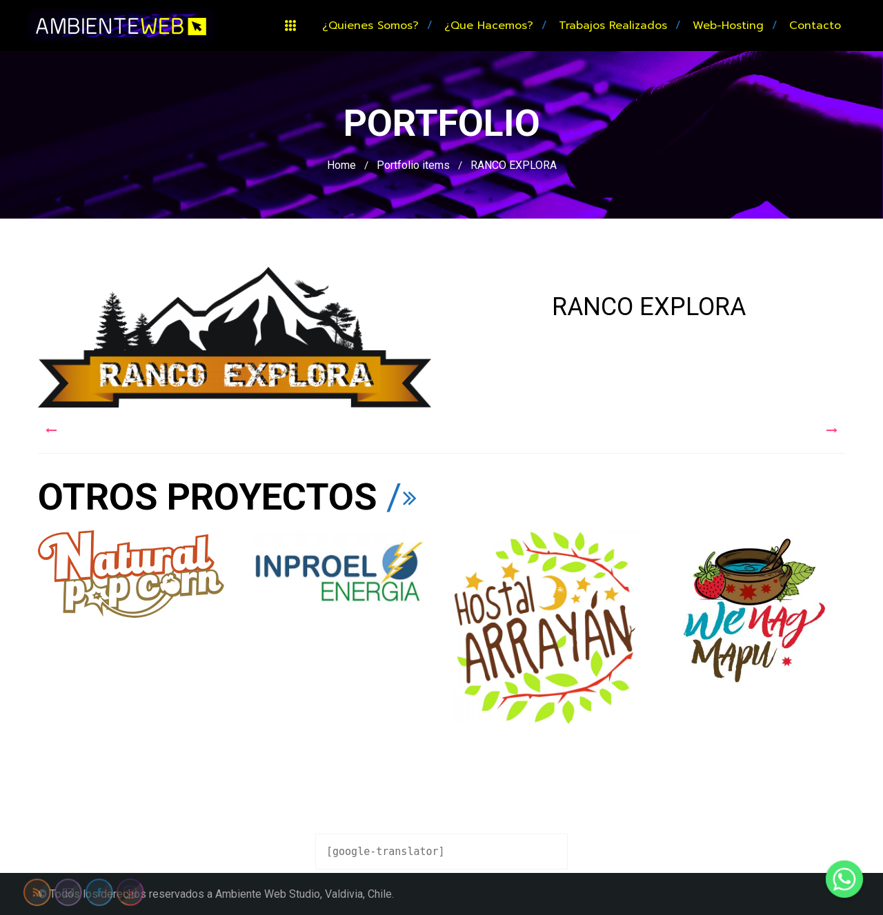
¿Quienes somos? (370, 25)
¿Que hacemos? (488, 25)
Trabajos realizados (613, 25)
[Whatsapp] (844, 879)
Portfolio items (413, 165)
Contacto (815, 25)
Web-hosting (728, 25)
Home (341, 165)
